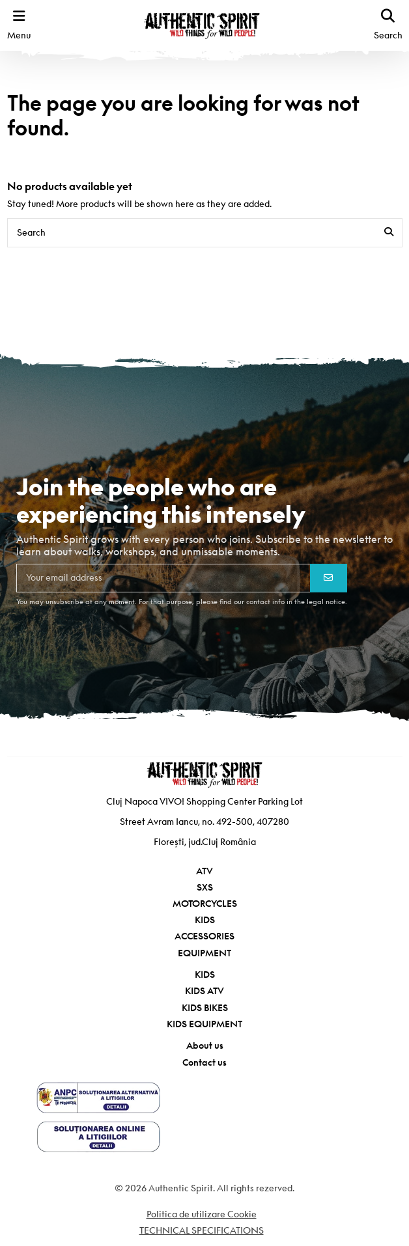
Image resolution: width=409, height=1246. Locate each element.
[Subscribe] (328, 578)
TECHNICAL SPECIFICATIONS (201, 1230)
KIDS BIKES (205, 1008)
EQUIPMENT (204, 953)
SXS (205, 887)
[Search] (388, 232)
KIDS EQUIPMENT (204, 1024)
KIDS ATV (204, 991)
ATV (204, 871)
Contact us (204, 1062)
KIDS (205, 920)
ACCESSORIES (204, 936)
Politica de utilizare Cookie (202, 1214)
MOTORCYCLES (205, 903)
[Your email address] (163, 578)
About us (204, 1045)
